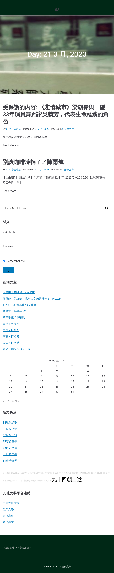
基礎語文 (8, 522)
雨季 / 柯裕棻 (11, 330)
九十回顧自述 (67, 479)
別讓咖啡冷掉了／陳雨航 (33, 162)
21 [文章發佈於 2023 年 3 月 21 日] (26, 386)
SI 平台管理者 (13, 129)
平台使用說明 (24, 547)
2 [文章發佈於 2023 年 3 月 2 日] (57, 371)
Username (9, 231)
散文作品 (101, 473)
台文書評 (6, 473)
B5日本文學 (10, 454)
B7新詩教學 (10, 441)
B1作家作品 (66, 473)
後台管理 (9, 547)
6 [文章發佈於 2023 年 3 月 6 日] (10, 376)
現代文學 (8, 509)
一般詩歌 (23, 473)
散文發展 (15, 473)
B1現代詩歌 (10, 422)
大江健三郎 (85, 473)
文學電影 (40, 473)
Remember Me (14, 261)
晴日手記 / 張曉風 (14, 317)
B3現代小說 (10, 435)
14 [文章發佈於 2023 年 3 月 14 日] (26, 381)
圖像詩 (33, 480)
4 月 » (15, 401)
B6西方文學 (10, 448)
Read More (11, 145)
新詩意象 (48, 473)
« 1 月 (6, 401)
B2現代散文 (10, 429)
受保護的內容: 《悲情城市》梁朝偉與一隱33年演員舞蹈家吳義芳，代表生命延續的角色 (56, 114)
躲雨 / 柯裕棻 (11, 342)
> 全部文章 (68, 129)
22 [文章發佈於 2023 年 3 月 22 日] (41, 386)
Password (9, 246)
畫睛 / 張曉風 (11, 324)
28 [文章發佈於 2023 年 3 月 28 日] (26, 391)
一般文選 (47, 480)
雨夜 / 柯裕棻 (11, 336)
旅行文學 (11, 480)
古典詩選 (32, 473)
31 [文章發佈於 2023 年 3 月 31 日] (72, 391)
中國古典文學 (11, 503)
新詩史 (27, 480)
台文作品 (19, 480)
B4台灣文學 (10, 460)
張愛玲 (40, 480)
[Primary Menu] (57, 9)
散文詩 (93, 473)
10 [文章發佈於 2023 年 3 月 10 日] (72, 376)
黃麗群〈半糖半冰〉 (15, 311)
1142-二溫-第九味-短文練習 (19, 304)
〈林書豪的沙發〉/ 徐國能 (19, 292)
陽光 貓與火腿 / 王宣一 (18, 349)
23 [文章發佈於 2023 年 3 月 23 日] (56, 386)
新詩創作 (76, 473)
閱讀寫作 (8, 515)
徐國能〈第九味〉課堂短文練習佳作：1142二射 (32, 298)
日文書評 (57, 473)
